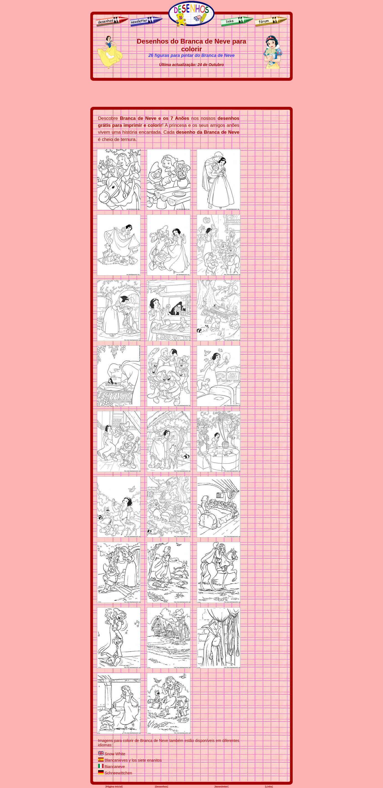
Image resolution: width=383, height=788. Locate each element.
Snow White (114, 754)
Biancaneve (114, 766)
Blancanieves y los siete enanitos (133, 760)
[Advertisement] (191, 93)
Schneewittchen (118, 773)
